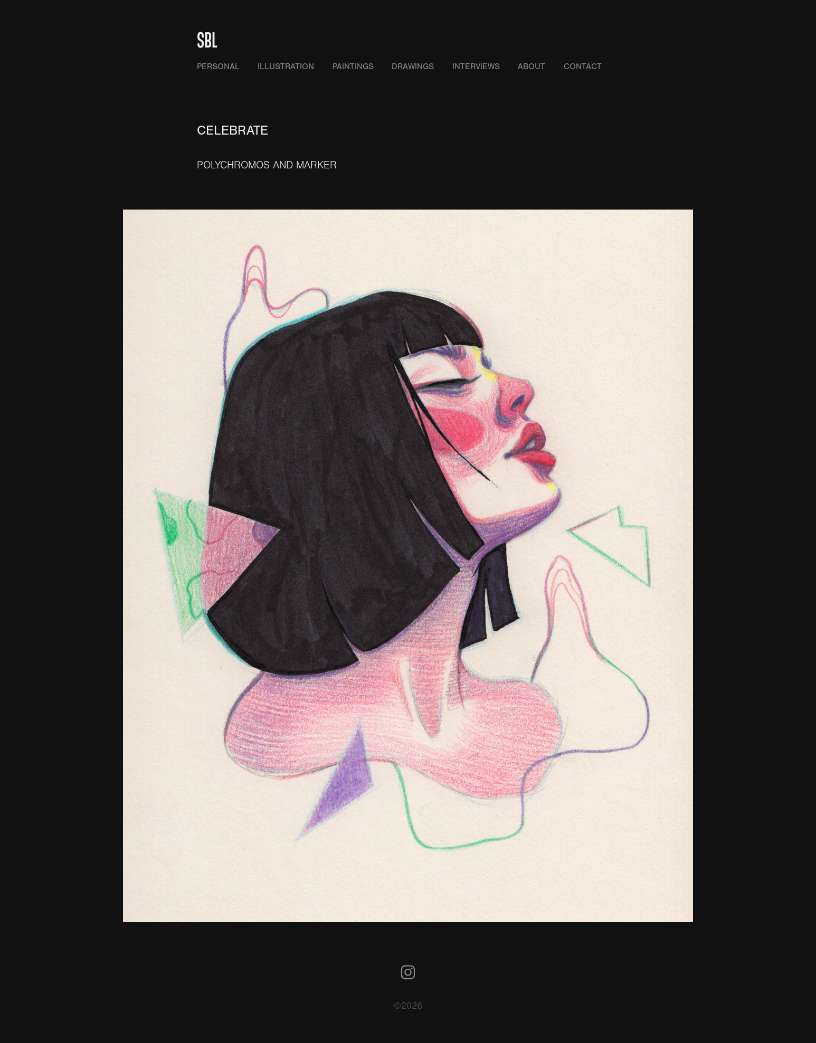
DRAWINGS (413, 66)
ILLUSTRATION (286, 66)
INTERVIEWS (476, 66)
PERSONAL (218, 66)
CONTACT (583, 66)
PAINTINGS (353, 66)
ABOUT (531, 66)
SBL (207, 39)
